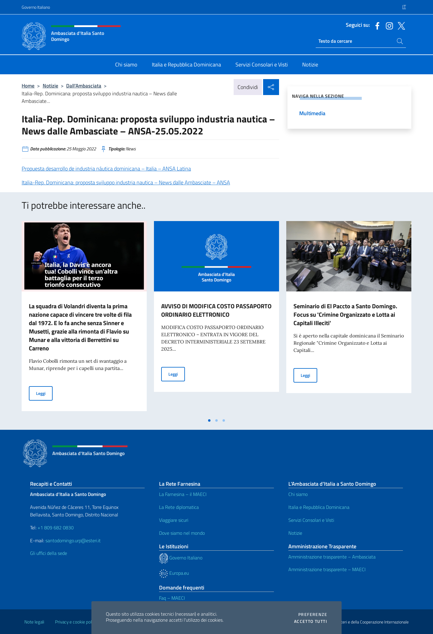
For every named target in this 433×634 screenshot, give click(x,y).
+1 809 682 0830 (56, 527)
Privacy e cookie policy (76, 621)
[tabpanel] (84, 318)
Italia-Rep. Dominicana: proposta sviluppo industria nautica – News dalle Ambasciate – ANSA (126, 182)
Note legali (34, 621)
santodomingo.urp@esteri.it (73, 540)
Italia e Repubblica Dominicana (318, 507)
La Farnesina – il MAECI (183, 494)
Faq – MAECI (172, 598)
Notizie (50, 85)
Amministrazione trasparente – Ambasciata (332, 556)
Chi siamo (298, 494)
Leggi (44, 392)
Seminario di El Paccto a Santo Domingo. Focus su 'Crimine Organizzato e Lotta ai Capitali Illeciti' (345, 314)
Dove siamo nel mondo (182, 533)
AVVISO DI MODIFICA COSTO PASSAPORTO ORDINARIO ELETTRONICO (216, 310)
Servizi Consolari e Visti (311, 520)
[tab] (209, 420)
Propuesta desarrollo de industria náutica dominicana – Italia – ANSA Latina (106, 169)
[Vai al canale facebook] (376, 25)
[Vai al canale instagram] (388, 25)
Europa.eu (174, 573)
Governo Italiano (36, 7)
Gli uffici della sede (48, 553)
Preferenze (312, 614)
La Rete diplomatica (179, 507)
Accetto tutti (310, 621)
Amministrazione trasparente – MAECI (327, 569)
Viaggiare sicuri (173, 520)
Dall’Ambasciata (83, 85)
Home (28, 85)
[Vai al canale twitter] (400, 25)
